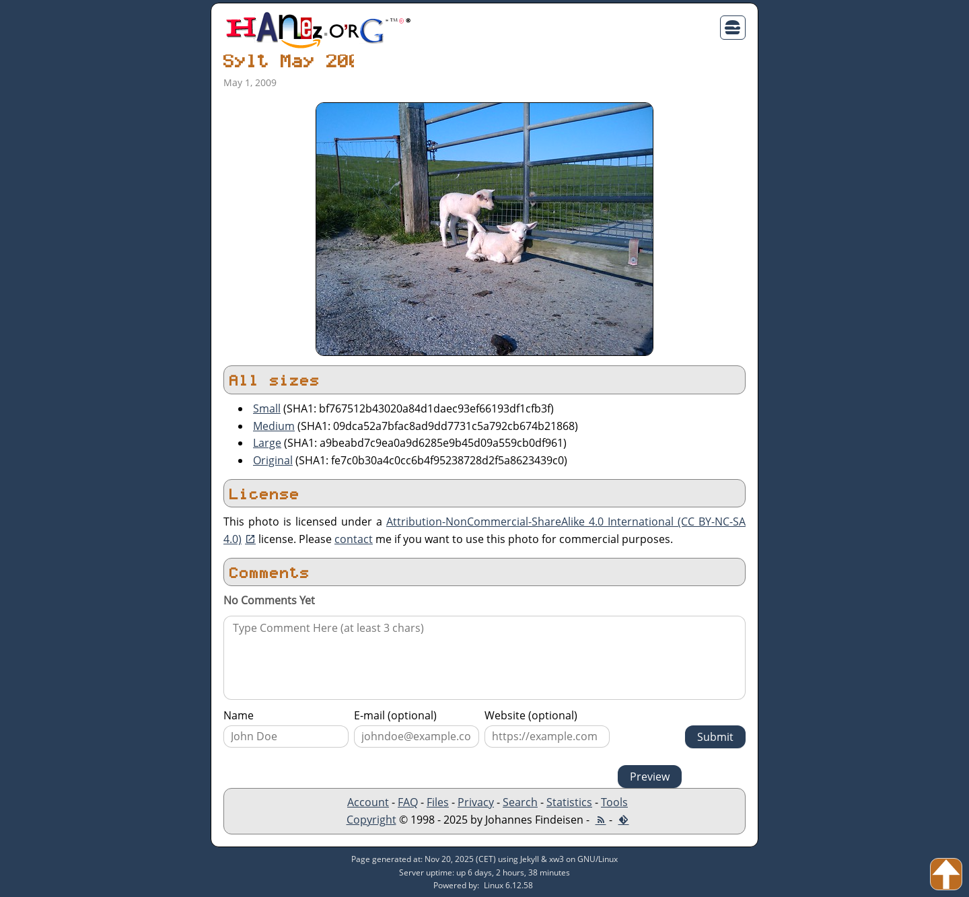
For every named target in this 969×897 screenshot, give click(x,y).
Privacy (476, 802)
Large (267, 442)
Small (267, 408)
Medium (274, 426)
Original (273, 460)
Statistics (569, 802)
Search (520, 802)
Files (438, 802)
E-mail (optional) (395, 715)
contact (353, 539)
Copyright (371, 819)
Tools (614, 802)
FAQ (408, 802)
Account (368, 802)
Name (238, 715)
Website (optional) (531, 715)
